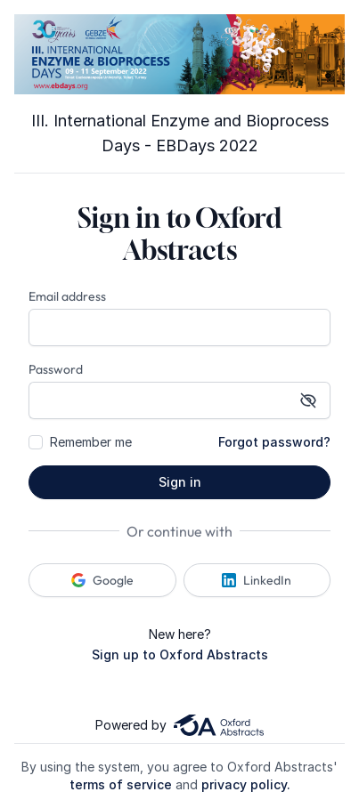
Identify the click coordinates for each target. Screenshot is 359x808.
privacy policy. (245, 784)
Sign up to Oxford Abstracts (180, 654)
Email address (67, 296)
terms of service (120, 784)
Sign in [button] (180, 481)
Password (56, 369)
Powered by (179, 725)
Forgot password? (274, 441)
